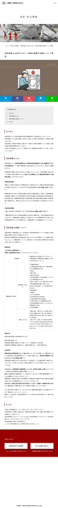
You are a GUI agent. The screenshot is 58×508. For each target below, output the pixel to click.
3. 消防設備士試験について (15, 119)
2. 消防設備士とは (12, 116)
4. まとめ (9, 122)
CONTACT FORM (16, 446)
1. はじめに (10, 113)
